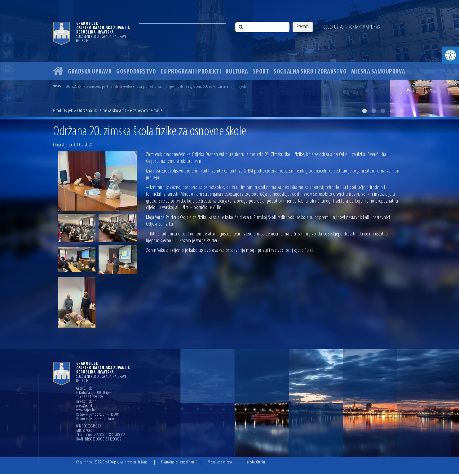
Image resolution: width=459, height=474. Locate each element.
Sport (261, 72)
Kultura (237, 72)
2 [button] (374, 111)
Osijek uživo (334, 27)
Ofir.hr (261, 462)
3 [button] (383, 111)
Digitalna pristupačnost (177, 462)
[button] (450, 55)
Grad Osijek (63, 111)
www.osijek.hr (86, 410)
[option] (229, 58)
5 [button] (402, 111)
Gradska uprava (90, 72)
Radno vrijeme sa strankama (96, 419)
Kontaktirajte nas (364, 27)
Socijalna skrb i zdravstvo (310, 72)
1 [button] (364, 111)
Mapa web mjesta (220, 462)
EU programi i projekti (191, 72)
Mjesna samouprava (378, 72)
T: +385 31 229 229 (89, 397)
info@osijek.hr (86, 402)
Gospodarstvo (136, 72)
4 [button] (392, 111)
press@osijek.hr (86, 406)
